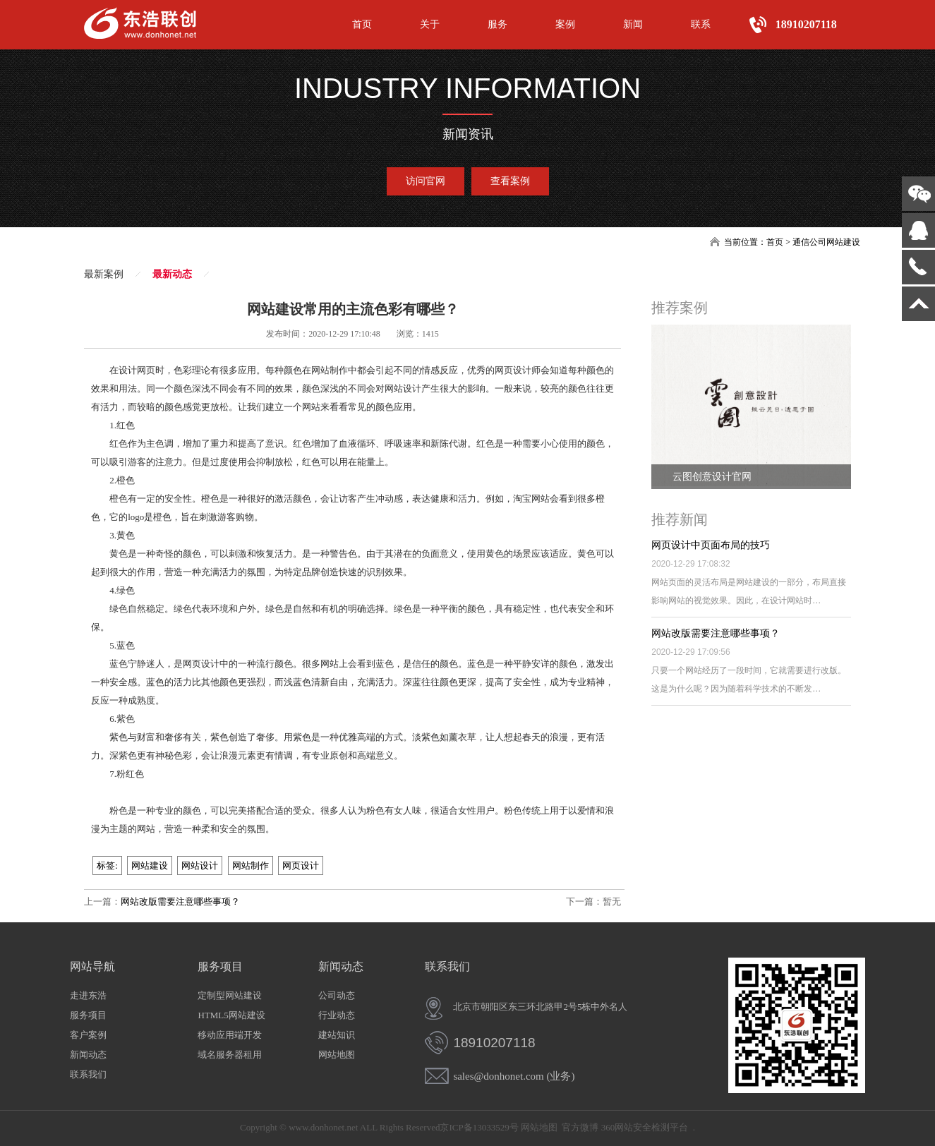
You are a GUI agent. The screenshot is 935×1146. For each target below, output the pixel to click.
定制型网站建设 (230, 995)
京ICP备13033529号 (479, 1127)
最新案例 (103, 274)
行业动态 (336, 1015)
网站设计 (199, 865)
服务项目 (88, 1015)
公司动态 (336, 995)
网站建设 (149, 865)
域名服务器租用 (230, 1054)
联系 (701, 24)
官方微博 (580, 1127)
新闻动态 (88, 1054)
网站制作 (250, 865)
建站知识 (336, 1035)
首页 (362, 24)
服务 (497, 24)
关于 (430, 24)
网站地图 (336, 1054)
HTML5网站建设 (231, 1015)
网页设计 (300, 865)
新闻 (633, 24)
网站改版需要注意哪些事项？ (180, 901)
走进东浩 (88, 995)
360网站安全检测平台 (645, 1127)
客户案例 (88, 1035)
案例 (565, 24)
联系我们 (88, 1074)
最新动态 (172, 274)
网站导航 (92, 966)
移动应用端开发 (230, 1035)
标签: (107, 865)
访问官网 (425, 181)
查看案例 (510, 181)
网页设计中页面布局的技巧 (710, 545)
